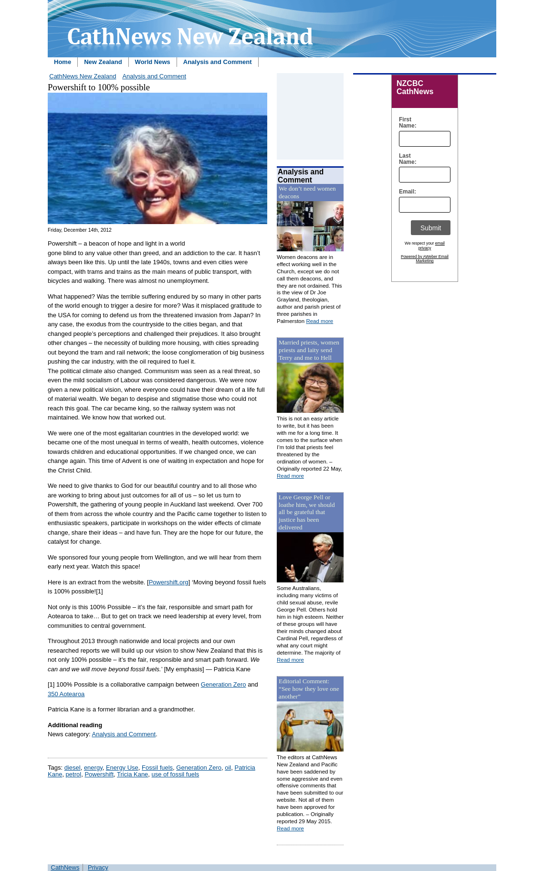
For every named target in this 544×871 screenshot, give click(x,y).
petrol (74, 774)
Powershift (99, 774)
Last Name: (405, 159)
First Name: (405, 123)
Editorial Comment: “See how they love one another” (309, 688)
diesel (72, 767)
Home (62, 61)
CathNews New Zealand (82, 76)
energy (93, 767)
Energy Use (122, 767)
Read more (319, 321)
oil (228, 767)
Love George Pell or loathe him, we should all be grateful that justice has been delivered (307, 512)
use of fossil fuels (175, 774)
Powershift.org (168, 582)
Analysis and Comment (217, 61)
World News (152, 61)
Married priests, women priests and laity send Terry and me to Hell (309, 350)
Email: (405, 192)
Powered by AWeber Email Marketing (425, 259)
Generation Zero (223, 684)
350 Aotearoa (66, 694)
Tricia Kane (132, 774)
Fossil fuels (157, 767)
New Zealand (103, 61)
